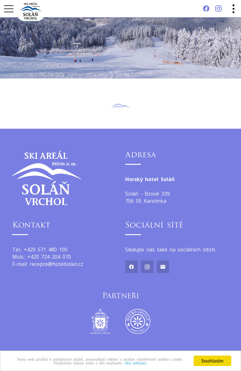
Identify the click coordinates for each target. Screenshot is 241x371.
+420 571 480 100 (45, 249)
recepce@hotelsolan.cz (56, 264)
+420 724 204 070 (49, 256)
